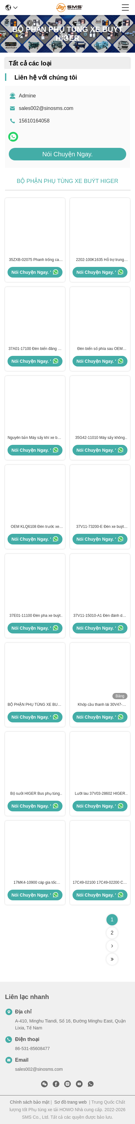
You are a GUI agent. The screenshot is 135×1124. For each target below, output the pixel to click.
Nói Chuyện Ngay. (67, 154)
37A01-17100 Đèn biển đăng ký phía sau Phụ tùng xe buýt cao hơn (35, 348)
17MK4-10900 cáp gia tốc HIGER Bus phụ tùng (35, 882)
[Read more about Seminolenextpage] (112, 946)
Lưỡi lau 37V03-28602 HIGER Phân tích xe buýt (100, 793)
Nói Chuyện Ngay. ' (34, 272)
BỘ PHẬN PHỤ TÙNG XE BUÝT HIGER (35, 704)
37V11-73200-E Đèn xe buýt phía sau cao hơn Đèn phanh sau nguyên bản (100, 526)
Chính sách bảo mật (30, 1102)
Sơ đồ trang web (70, 1102)
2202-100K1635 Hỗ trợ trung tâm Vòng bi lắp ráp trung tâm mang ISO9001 (100, 260)
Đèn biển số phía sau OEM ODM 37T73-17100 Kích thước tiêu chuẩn (100, 348)
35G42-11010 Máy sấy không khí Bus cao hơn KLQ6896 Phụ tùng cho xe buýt (100, 437)
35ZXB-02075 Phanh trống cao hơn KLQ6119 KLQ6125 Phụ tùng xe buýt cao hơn (35, 260)
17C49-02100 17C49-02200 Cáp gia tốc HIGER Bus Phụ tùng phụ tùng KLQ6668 (100, 882)
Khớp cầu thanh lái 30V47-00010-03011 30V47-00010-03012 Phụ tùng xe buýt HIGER (99, 704)
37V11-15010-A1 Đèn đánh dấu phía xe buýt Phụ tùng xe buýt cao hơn (100, 615)
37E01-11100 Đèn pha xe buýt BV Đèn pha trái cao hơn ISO (35, 615)
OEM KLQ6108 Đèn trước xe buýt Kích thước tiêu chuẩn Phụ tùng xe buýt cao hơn (34, 526)
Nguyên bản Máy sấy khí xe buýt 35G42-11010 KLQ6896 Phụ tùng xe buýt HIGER (35, 437)
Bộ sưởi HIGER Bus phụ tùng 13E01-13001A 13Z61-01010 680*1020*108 (35, 793)
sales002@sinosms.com (46, 108)
